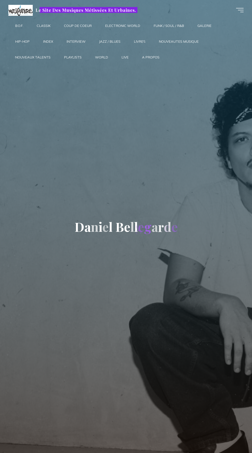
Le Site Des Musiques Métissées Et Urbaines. (86, 10)
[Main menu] (240, 10)
